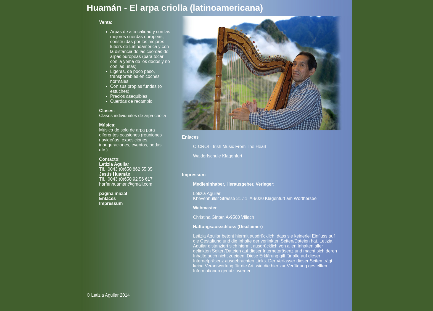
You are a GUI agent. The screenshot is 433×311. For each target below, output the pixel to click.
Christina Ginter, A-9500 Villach (223, 217)
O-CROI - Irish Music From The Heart (229, 146)
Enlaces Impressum (111, 201)
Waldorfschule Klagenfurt (217, 156)
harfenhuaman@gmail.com (125, 184)
